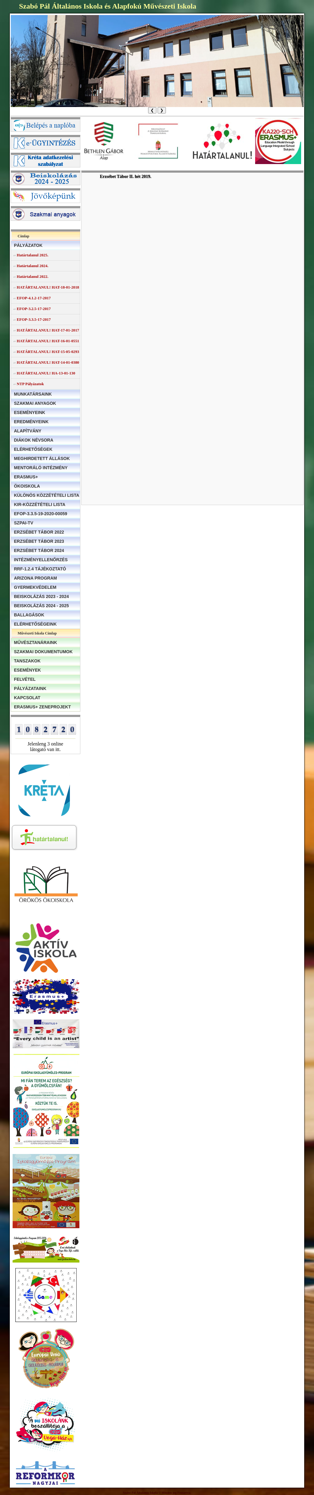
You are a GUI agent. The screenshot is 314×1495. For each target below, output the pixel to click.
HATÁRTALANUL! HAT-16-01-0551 (48, 341)
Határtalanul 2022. (32, 276)
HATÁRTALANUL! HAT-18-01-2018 (48, 287)
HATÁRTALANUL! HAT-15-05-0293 (48, 352)
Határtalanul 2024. (32, 266)
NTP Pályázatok (30, 384)
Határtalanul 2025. (32, 255)
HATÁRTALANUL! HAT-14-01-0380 (48, 362)
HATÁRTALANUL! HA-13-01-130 (46, 373)
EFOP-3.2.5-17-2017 (34, 309)
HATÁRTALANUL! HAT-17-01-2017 (48, 330)
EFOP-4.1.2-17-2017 (34, 298)
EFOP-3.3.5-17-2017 (34, 319)
